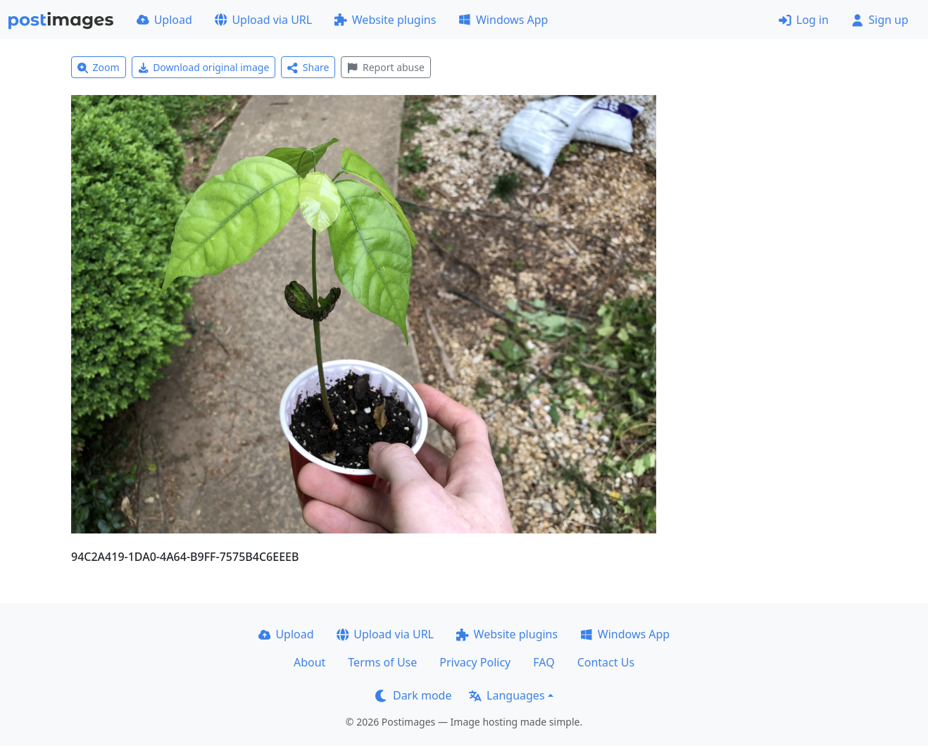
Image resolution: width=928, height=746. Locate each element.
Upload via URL (263, 19)
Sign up (879, 19)
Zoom (98, 67)
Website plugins (385, 19)
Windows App (503, 19)
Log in (804, 19)
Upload (164, 19)
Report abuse (385, 67)
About (309, 662)
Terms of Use (382, 662)
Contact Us (605, 662)
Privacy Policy (474, 662)
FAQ (543, 662)
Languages (506, 695)
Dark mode (413, 695)
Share (308, 67)
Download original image (204, 67)
